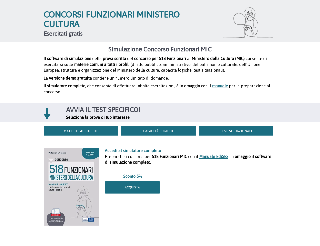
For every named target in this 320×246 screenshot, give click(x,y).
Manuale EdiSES (213, 156)
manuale (220, 85)
